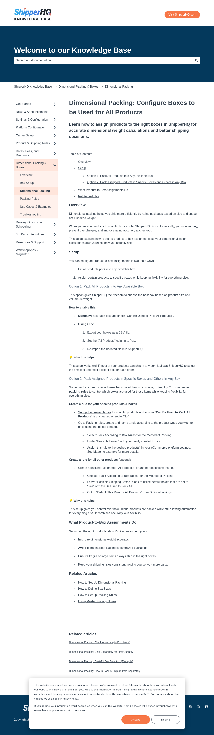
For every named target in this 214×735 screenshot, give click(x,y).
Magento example (105, 451)
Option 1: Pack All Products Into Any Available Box (120, 175)
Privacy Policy (70, 698)
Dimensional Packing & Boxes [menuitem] (31, 165)
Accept (135, 719)
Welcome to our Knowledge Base (72, 50)
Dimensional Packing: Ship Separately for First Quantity (101, 651)
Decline (165, 719)
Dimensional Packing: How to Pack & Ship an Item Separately (104, 670)
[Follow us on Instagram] (198, 707)
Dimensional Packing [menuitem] (35, 190)
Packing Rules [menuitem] (29, 198)
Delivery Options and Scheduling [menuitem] (30, 224)
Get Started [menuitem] (23, 103)
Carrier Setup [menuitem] (25, 135)
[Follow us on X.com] (190, 707)
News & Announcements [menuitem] (32, 111)
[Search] (196, 60)
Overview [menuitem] (26, 175)
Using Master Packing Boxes (97, 601)
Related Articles (88, 196)
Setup (82, 168)
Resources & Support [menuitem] (30, 242)
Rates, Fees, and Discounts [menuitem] (27, 153)
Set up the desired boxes (94, 412)
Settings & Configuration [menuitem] (32, 119)
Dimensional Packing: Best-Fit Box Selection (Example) (101, 661)
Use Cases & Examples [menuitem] (35, 206)
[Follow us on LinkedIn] (207, 707)
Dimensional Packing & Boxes (78, 86)
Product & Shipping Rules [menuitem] (33, 143)
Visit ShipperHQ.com (182, 14)
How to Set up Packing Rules (97, 595)
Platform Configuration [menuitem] (31, 127)
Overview (84, 161)
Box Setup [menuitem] (27, 182)
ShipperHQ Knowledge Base (33, 86)
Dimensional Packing (119, 86)
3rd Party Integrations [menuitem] (30, 234)
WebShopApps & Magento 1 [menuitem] (27, 252)
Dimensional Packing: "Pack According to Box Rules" (99, 642)
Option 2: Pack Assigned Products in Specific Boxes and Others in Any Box (136, 182)
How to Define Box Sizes (94, 588)
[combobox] (103, 60)
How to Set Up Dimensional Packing (102, 582)
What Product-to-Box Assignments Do (103, 190)
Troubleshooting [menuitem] (30, 214)
